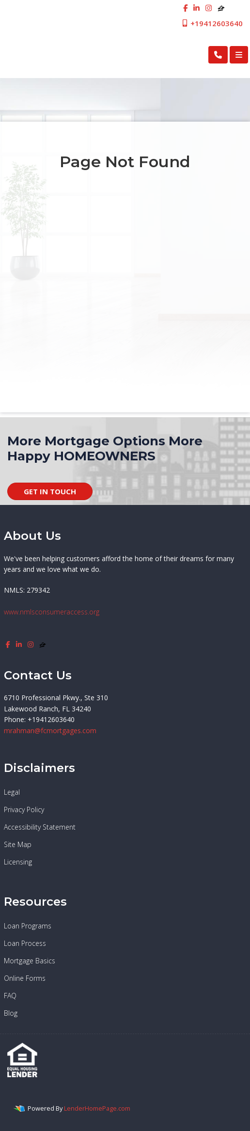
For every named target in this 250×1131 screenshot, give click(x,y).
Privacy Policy (24, 809)
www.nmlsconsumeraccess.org (51, 611)
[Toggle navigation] (239, 54)
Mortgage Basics (29, 960)
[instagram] (208, 8)
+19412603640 (212, 23)
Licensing (18, 861)
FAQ (10, 995)
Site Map (17, 844)
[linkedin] (196, 8)
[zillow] (221, 8)
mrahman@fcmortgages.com (50, 730)
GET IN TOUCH (50, 491)
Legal (12, 792)
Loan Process (25, 943)
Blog (10, 1013)
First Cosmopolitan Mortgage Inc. (79, 54)
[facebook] (185, 8)
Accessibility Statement (40, 827)
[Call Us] (218, 54)
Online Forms (25, 978)
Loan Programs (27, 925)
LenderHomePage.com (97, 1108)
